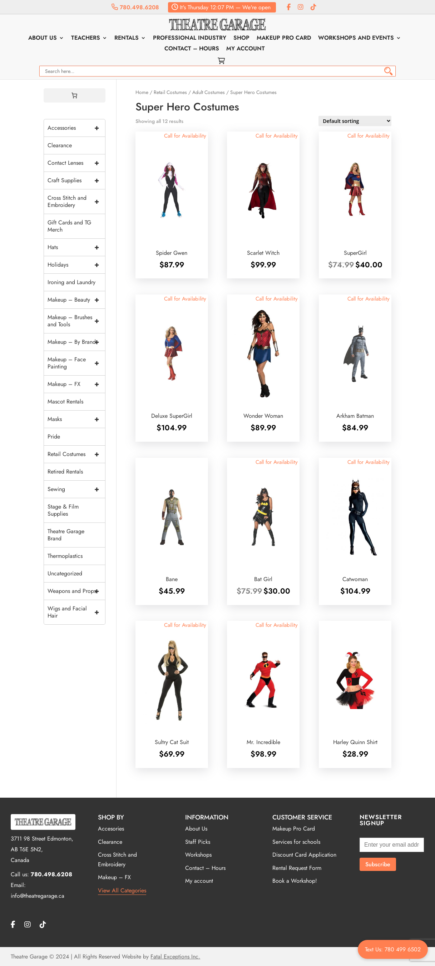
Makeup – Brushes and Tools (76, 321)
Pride (54, 436)
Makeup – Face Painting (76, 363)
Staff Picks (197, 842)
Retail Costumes (170, 92)
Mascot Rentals (65, 401)
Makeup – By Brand (76, 342)
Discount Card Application (304, 855)
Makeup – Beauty (76, 299)
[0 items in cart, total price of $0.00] (74, 95)
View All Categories (122, 890)
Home (141, 92)
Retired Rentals (65, 471)
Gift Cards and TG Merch (69, 226)
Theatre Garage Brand (66, 535)
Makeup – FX (76, 384)
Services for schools (296, 842)
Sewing (76, 489)
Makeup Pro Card (284, 38)
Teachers (85, 38)
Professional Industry (189, 38)
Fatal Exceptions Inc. (175, 956)
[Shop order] (354, 121)
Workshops (198, 855)
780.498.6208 (135, 7)
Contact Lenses (76, 163)
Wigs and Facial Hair (76, 612)
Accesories (111, 828)
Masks (76, 419)
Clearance (60, 145)
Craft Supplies (76, 180)
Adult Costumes (208, 92)
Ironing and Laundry (71, 282)
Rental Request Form (296, 868)
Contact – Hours (191, 49)
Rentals (126, 38)
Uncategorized (65, 573)
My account (245, 49)
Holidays (76, 264)
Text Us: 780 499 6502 (393, 949)
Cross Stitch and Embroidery (76, 201)
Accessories (76, 128)
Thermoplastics (65, 556)
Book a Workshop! (294, 881)
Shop (241, 38)
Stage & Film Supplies (63, 510)
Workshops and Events (356, 38)
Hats (76, 247)
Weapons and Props (76, 591)
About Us (42, 38)
